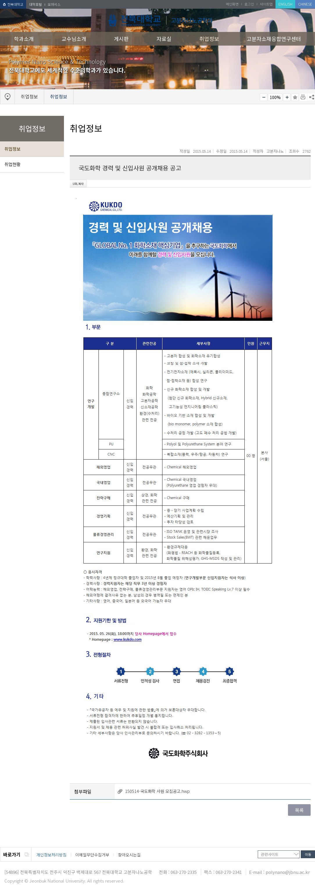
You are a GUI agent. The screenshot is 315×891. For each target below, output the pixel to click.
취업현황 (12, 164)
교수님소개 (74, 38)
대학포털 (35, 4)
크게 (287, 97)
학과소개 (24, 38)
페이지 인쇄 (303, 97)
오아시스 (54, 4)
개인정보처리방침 (51, 855)
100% (275, 97)
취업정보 (209, 38)
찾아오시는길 (129, 855)
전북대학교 (13, 4)
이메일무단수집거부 (92, 855)
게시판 (121, 38)
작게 (263, 97)
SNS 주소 (311, 96)
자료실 (164, 38)
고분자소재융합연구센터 (274, 38)
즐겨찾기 (295, 97)
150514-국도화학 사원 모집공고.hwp (157, 791)
